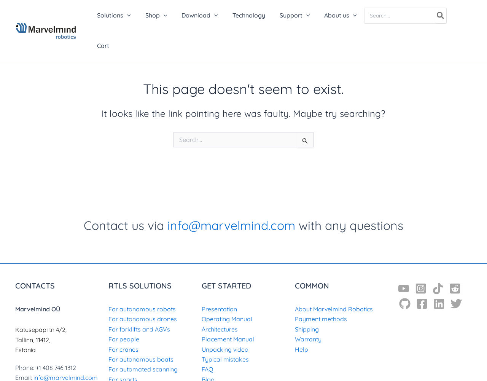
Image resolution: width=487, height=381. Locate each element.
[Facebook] (422, 273)
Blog (208, 349)
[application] (140, 15)
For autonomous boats (140, 329)
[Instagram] (420, 258)
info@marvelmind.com (231, 194)
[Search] (441, 15)
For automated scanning (143, 339)
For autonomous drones (142, 288)
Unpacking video (225, 319)
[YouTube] (403, 258)
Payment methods (321, 288)
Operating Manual (227, 288)
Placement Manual (228, 308)
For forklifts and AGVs (139, 299)
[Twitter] (456, 273)
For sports (122, 349)
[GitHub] (404, 273)
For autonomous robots (142, 278)
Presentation (219, 278)
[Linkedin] (439, 273)
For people (123, 308)
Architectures (220, 299)
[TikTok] (438, 258)
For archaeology (132, 359)
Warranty (308, 308)
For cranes (123, 319)
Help (301, 319)
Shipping (307, 299)
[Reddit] (455, 258)
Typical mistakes (225, 329)
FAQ (207, 339)
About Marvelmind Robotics (334, 278)
